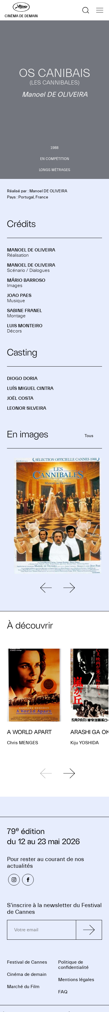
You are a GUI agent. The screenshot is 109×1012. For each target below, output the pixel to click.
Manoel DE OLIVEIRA (31, 250)
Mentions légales (76, 979)
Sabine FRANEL (24, 310)
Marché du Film (23, 986)
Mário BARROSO (26, 280)
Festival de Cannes (27, 962)
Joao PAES (19, 295)
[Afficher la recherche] (85, 10)
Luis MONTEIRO (24, 325)
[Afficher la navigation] (99, 10)
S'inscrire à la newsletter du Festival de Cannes (54, 908)
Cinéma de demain (27, 974)
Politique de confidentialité (73, 965)
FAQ (62, 992)
